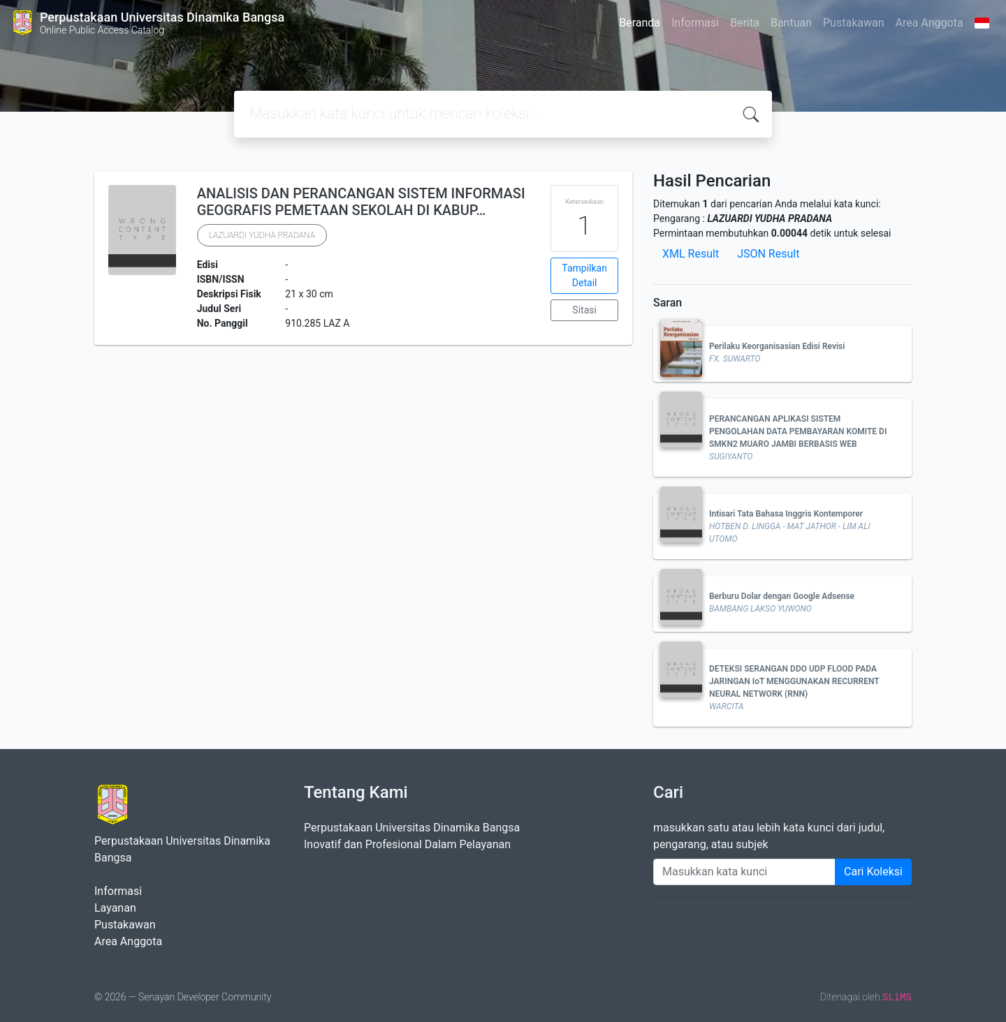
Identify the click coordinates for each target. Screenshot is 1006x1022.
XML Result (690, 253)
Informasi (695, 22)
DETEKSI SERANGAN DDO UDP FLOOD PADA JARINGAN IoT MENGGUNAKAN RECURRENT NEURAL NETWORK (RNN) (794, 681)
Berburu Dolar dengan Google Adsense (781, 596)
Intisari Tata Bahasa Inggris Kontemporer (786, 514)
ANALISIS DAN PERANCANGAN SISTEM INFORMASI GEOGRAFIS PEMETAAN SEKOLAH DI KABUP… (361, 202)
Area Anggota (929, 22)
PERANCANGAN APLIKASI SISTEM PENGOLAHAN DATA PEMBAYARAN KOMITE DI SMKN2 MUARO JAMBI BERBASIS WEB (798, 431)
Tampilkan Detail (584, 275)
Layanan (115, 907)
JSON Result (768, 253)
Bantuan (791, 22)
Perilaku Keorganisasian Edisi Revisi (777, 346)
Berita (744, 22)
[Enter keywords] (744, 872)
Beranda (639, 22)
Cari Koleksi (873, 871)
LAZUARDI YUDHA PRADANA (262, 235)
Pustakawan (853, 22)
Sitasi (584, 310)
